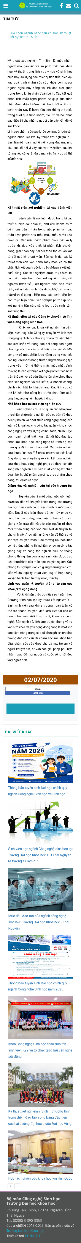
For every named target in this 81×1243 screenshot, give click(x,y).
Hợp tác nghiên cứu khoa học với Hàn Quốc (40, 1178)
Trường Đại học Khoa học (25, 1231)
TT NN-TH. (32, 1236)
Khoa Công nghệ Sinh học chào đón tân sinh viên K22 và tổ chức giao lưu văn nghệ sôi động (40, 1050)
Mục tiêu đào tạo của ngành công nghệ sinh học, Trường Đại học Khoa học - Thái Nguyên (38, 922)
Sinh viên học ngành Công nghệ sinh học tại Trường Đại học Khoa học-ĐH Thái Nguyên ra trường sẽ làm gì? (40, 855)
